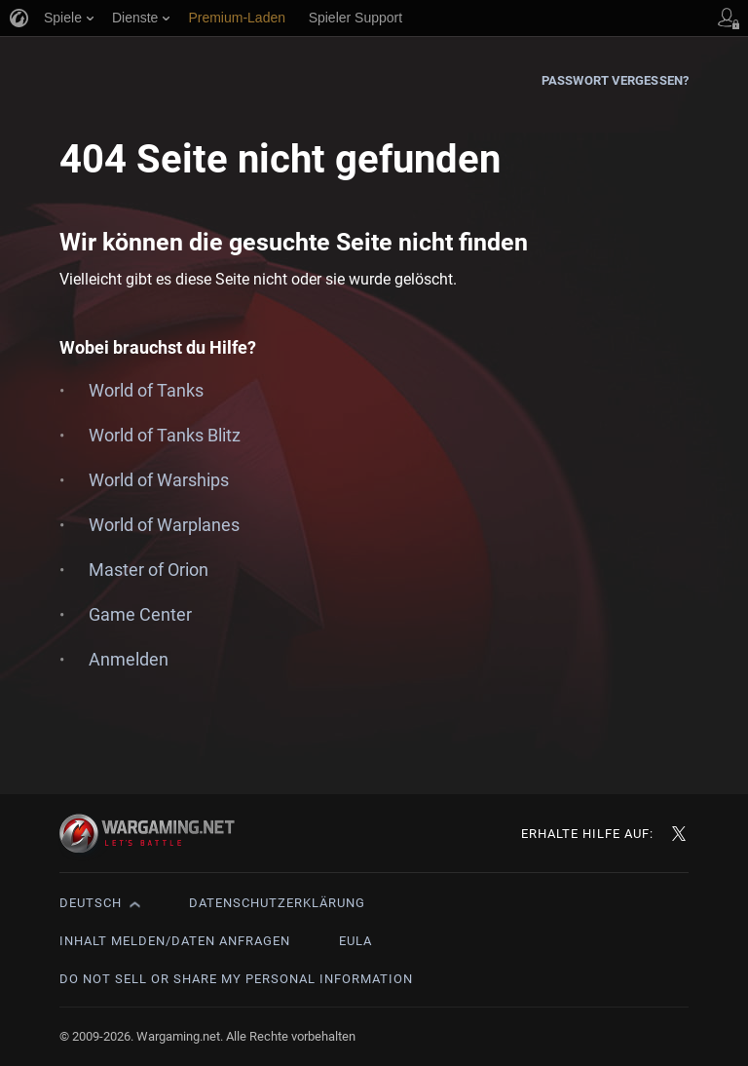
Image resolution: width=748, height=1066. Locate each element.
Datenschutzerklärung (277, 902)
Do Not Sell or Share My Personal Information (236, 978)
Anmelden (128, 659)
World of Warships (159, 480)
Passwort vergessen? (615, 80)
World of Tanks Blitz (165, 435)
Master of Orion (148, 569)
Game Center (140, 614)
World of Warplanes (164, 524)
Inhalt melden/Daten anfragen (174, 940)
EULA (355, 940)
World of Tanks (146, 390)
